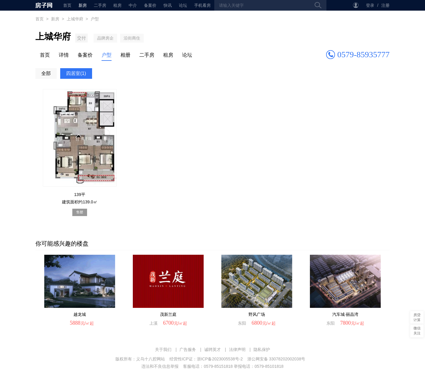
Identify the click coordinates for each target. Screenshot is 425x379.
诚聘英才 (212, 349)
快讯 (168, 5)
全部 (46, 73)
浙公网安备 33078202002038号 (276, 359)
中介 (133, 5)
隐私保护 (262, 349)
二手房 (100, 5)
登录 (370, 5)
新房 (83, 5)
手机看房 (202, 5)
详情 (64, 55)
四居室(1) (76, 73)
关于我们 (163, 349)
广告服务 (187, 349)
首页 (43, 5)
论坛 (183, 5)
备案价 (150, 5)
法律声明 (237, 349)
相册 (125, 55)
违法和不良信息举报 (160, 366)
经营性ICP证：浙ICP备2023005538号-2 (206, 359)
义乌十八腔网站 (150, 359)
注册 (385, 5)
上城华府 (75, 19)
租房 (117, 5)
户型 (107, 55)
